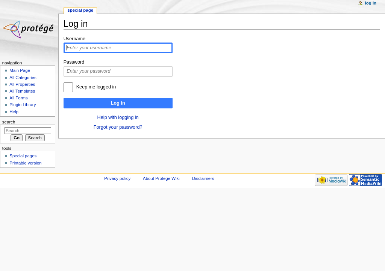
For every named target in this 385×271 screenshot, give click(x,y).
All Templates (22, 91)
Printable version (25, 163)
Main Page (19, 70)
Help (13, 112)
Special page (80, 10)
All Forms (18, 98)
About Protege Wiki (161, 178)
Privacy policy (117, 178)
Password (74, 62)
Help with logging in (118, 117)
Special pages (22, 156)
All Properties (22, 84)
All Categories (22, 77)
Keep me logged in (96, 87)
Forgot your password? (118, 127)
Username (75, 38)
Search (8, 122)
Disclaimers (203, 178)
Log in (118, 103)
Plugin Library (22, 104)
